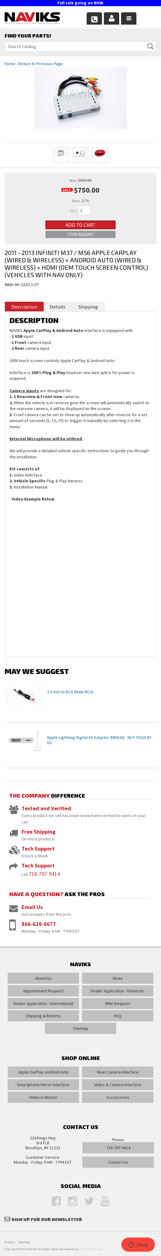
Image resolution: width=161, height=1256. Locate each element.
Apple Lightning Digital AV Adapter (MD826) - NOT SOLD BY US (99, 740)
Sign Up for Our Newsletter (46, 1219)
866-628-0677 (39, 923)
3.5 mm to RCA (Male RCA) (70, 692)
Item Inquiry (80, 234)
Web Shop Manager (91, 1249)
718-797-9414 (44, 873)
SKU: (10, 284)
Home (10, 63)
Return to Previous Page (40, 63)
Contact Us (118, 1162)
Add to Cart (80, 225)
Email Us (32, 907)
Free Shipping (38, 831)
